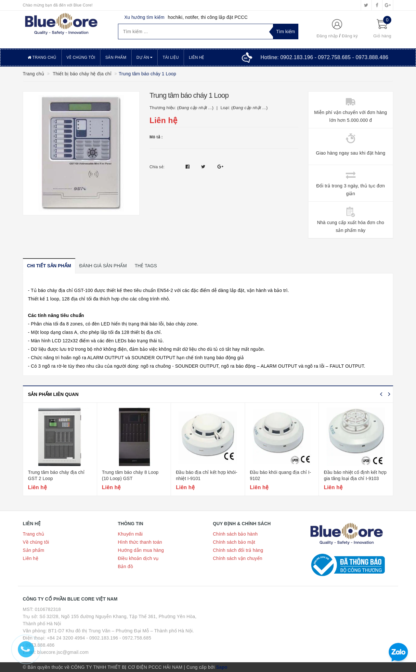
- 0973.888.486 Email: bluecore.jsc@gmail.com (56, 648)
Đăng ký (350, 35)
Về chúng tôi (81, 57)
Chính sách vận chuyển (237, 558)
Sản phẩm (115, 57)
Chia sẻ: (157, 167)
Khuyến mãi (130, 534)
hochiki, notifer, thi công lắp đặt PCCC (208, 17)
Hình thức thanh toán (140, 542)
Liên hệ (196, 57)
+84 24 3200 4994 (66, 637)
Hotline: (324, 57)
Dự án (144, 57)
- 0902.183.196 (102, 637)
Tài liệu (170, 57)
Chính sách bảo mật (234, 542)
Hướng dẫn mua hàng (141, 550)
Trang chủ (42, 57)
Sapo (222, 667)
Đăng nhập (327, 35)
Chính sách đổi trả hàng (238, 550)
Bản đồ (125, 566)
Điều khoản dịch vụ (138, 558)
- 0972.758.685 (135, 637)
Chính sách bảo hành (235, 534)
